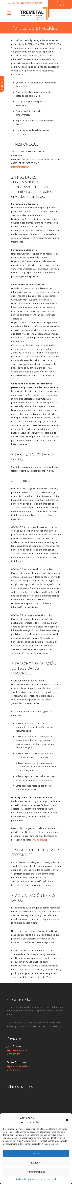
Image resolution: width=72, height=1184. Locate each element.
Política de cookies (25, 1179)
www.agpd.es (39, 839)
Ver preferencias (36, 1171)
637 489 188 (14, 1054)
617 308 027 (14, 1069)
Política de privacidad (45, 1179)
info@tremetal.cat (33, 2)
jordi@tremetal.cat (18, 1050)
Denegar (36, 1162)
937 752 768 (13, 2)
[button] (67, 1120)
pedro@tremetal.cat (19, 1066)
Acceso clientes (60, 3)
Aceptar (36, 1153)
